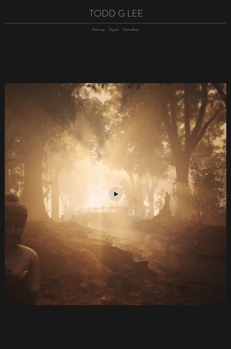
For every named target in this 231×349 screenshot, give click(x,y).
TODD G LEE (116, 13)
